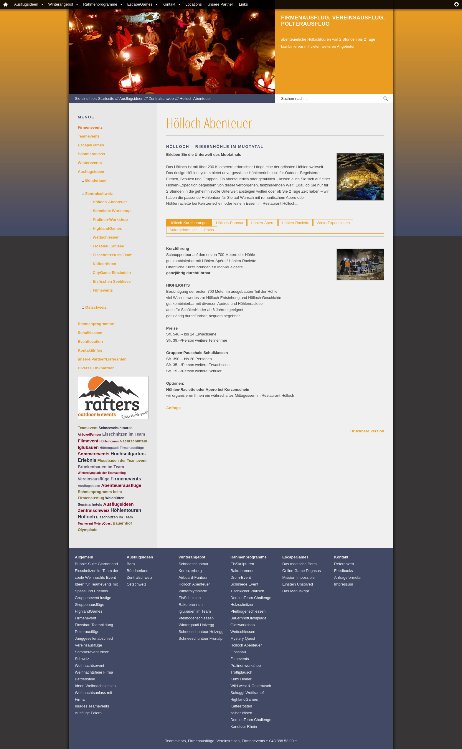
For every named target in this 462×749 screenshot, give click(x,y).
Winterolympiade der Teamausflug (102, 472)
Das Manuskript (295, 591)
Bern (131, 564)
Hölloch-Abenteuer (110, 202)
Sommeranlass (91, 154)
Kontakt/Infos (90, 350)
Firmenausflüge (132, 447)
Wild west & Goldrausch (250, 686)
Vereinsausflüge (93, 479)
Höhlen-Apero (262, 223)
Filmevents (103, 290)
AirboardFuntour (89, 434)
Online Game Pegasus (301, 570)
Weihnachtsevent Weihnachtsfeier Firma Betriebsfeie (94, 672)
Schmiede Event (244, 584)
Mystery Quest (242, 638)
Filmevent (88, 440)
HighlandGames (107, 228)
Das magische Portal (300, 564)
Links (243, 4)
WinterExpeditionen (333, 223)
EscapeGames (139, 4)
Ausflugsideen (26, 4)
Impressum (343, 584)
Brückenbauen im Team (101, 466)
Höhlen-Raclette (295, 223)
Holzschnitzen (242, 604)
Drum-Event (240, 577)
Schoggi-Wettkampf (247, 692)
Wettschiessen (106, 237)
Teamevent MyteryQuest (95, 523)
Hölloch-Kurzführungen (189, 223)
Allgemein (84, 557)
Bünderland (95, 180)
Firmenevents (125, 478)
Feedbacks (343, 570)
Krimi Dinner (241, 679)
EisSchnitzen (190, 598)
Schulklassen (90, 332)
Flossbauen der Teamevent (122, 460)
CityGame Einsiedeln (112, 272)
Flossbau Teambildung (94, 625)
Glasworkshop (242, 625)
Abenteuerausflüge (121, 485)
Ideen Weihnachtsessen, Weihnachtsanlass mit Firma (96, 693)
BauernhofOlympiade (248, 618)
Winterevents (90, 163)
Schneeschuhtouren (116, 428)
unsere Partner (220, 4)
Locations (193, 4)
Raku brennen (191, 604)
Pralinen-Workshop (110, 219)
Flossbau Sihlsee (108, 246)
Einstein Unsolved (297, 584)
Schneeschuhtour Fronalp (200, 638)
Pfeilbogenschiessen (196, 618)
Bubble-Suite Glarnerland (96, 564)
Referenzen (344, 564)
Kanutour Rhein (243, 726)
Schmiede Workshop (112, 211)
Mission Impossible (298, 577)
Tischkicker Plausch (247, 591)
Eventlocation (90, 341)
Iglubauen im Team (195, 611)
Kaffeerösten (104, 264)
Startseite (106, 98)
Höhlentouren (109, 441)
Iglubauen (88, 447)
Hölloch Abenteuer (195, 98)
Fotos (209, 230)
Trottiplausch (241, 672)
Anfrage (173, 408)
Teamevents (89, 136)
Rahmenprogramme (100, 4)
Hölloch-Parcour (229, 223)
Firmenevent (85, 618)
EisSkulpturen (242, 564)
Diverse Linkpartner (96, 368)
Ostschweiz (95, 307)
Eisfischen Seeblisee (112, 281)
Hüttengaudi (109, 447)
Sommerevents (94, 453)
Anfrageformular (183, 230)
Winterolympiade (193, 591)
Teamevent (88, 428)
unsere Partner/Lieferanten (102, 359)
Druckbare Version (367, 431)
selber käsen (241, 713)
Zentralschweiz (161, 98)
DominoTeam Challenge (250, 598)
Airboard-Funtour (193, 577)
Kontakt (168, 4)
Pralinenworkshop (245, 665)
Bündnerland (137, 570)
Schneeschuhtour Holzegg (201, 631)
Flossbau (238, 652)
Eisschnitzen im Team (113, 255)
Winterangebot (60, 4)
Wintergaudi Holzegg (196, 625)
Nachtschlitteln (133, 441)
